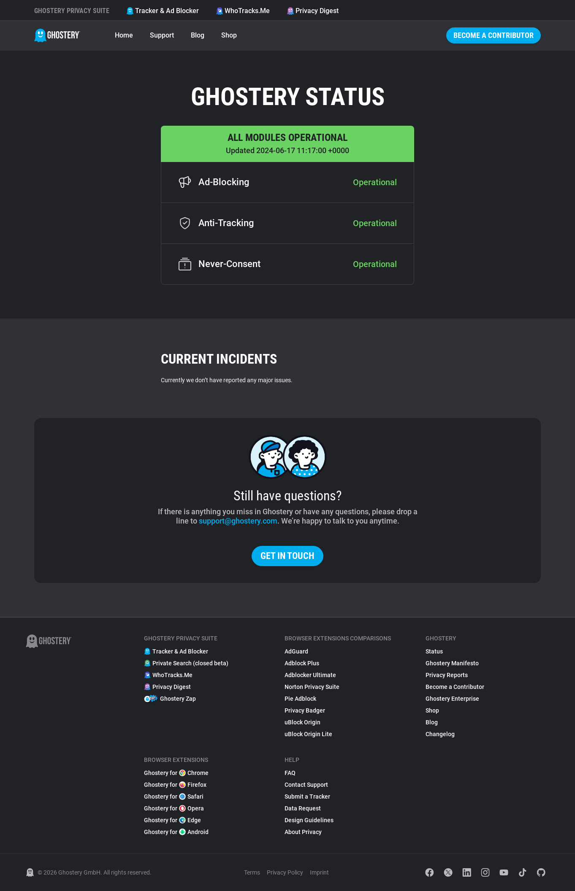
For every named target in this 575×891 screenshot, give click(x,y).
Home (124, 35)
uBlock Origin (302, 722)
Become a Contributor (493, 35)
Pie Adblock (300, 698)
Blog (197, 35)
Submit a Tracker (307, 796)
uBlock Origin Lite (308, 734)
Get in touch (287, 556)
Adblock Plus (302, 663)
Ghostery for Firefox (175, 784)
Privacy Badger (305, 710)
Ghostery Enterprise (452, 698)
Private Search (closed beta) (186, 663)
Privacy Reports (447, 675)
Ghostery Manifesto (452, 663)
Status (434, 651)
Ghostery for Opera (174, 808)
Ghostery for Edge (172, 820)
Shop (229, 35)
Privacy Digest (313, 11)
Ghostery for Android (176, 832)
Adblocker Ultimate (310, 675)
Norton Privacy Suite (312, 686)
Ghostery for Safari (173, 796)
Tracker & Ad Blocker (162, 11)
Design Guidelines (309, 820)
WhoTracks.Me (243, 11)
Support (162, 35)
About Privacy (303, 832)
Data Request (303, 808)
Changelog (440, 734)
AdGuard (296, 651)
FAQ (290, 773)
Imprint (319, 872)
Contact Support (306, 784)
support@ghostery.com (238, 520)
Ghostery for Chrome (176, 773)
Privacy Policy (285, 872)
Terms (252, 872)
